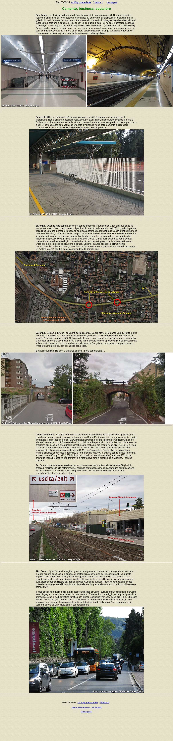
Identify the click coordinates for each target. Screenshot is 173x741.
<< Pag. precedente (81, 2)
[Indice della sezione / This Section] (87, 707)
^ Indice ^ (98, 2)
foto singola (112, 2)
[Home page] (86, 712)
